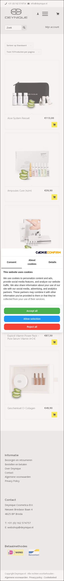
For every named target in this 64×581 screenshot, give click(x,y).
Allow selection (32, 319)
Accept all (32, 311)
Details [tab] (52, 262)
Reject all (32, 326)
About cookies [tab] (32, 262)
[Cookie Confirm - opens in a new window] (48, 252)
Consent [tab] (11, 262)
